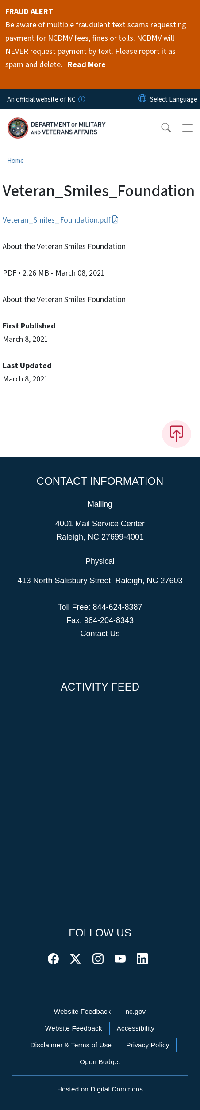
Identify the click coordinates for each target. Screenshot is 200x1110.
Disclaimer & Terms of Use (71, 1045)
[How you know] (81, 99)
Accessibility (135, 1028)
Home (15, 161)
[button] (160, 128)
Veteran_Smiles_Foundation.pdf (61, 220)
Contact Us (99, 633)
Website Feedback (82, 1011)
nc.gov (135, 1011)
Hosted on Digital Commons (100, 1089)
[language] (173, 99)
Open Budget (100, 1061)
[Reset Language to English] (142, 99)
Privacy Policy (147, 1045)
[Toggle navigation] (187, 128)
